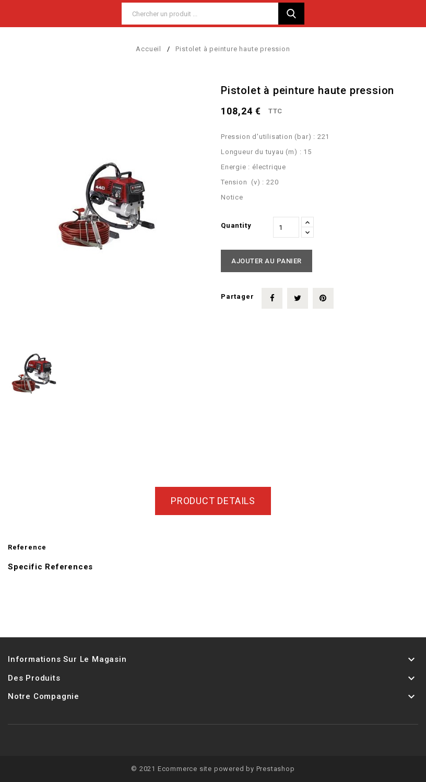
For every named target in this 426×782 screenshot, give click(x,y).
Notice (232, 197)
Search (291, 14)
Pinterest (323, 298)
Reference (27, 547)
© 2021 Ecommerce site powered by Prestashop (212, 769)
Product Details (213, 500)
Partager (272, 298)
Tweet (297, 298)
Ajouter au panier (266, 261)
